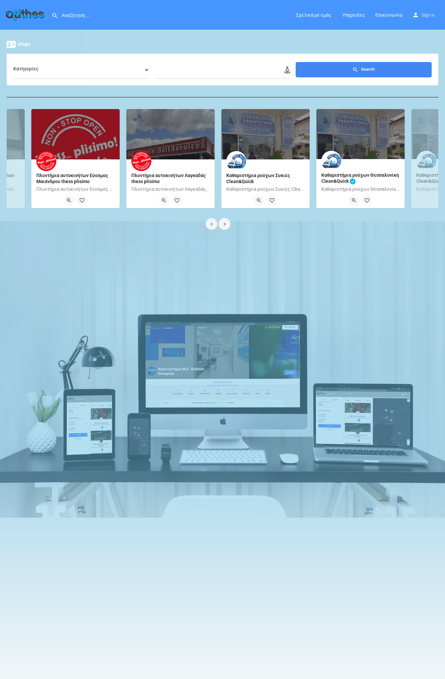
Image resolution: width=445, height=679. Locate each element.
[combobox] (92, 71)
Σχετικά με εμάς (313, 15)
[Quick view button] (69, 200)
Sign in (428, 15)
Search (374, 70)
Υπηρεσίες (353, 15)
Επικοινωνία (388, 15)
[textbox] (92, 71)
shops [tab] (29, 44)
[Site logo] (26, 14)
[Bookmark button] (82, 200)
